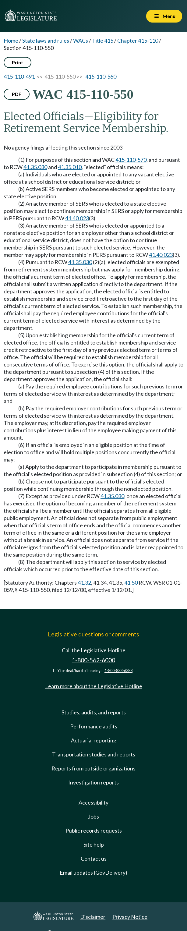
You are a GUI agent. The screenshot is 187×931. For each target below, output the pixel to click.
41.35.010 (70, 167)
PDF (16, 94)
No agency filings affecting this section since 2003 (63, 147)
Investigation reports (93, 782)
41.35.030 (35, 167)
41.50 (131, 582)
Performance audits (93, 726)
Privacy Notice (129, 916)
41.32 (84, 582)
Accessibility (93, 802)
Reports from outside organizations (93, 768)
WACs (80, 40)
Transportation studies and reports (93, 754)
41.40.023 (77, 218)
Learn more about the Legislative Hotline (93, 686)
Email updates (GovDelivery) (93, 872)
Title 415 (102, 40)
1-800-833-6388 (118, 670)
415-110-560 (100, 76)
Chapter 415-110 (137, 40)
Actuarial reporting (93, 740)
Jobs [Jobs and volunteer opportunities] (93, 816)
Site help (93, 844)
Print (17, 62)
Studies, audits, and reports (94, 712)
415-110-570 (130, 159)
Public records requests (93, 830)
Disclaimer (92, 916)
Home (11, 40)
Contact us (94, 858)
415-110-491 (19, 76)
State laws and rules (45, 40)
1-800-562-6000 (93, 660)
